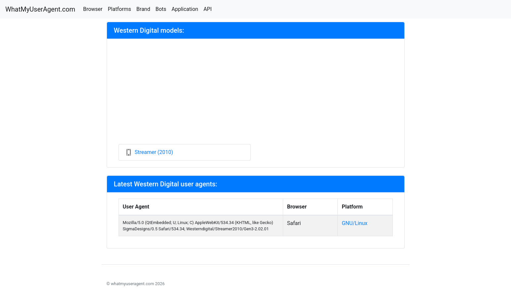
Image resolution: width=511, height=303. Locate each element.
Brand (143, 9)
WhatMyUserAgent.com (40, 9)
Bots (160, 9)
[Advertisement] (256, 94)
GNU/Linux (354, 223)
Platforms (119, 9)
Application (185, 9)
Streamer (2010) (154, 152)
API (207, 9)
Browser (93, 9)
